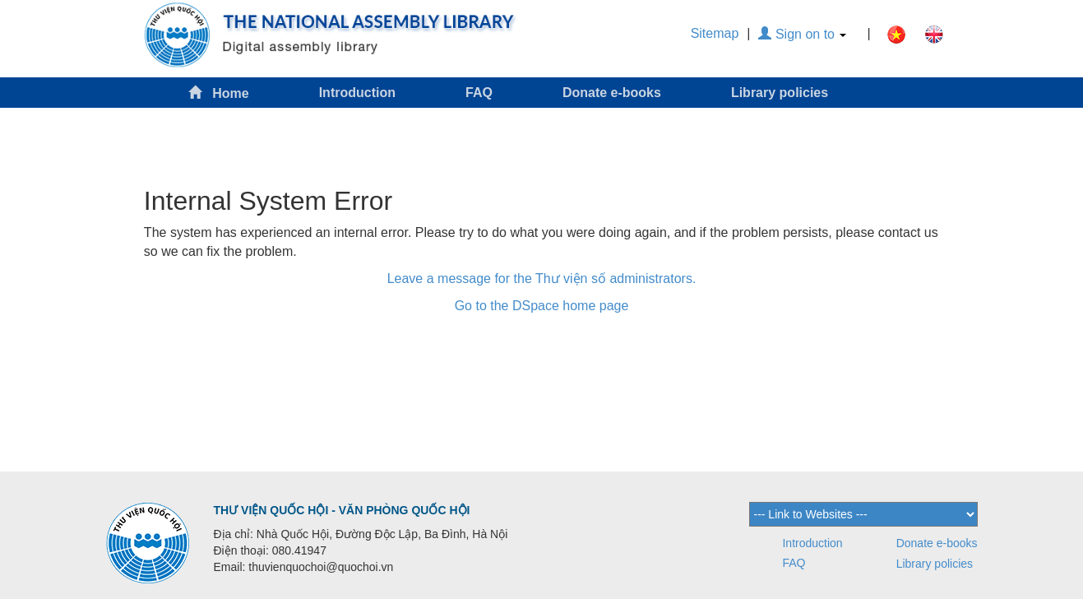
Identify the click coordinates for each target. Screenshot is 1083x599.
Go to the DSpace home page (542, 306)
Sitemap (715, 33)
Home (218, 92)
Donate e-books (611, 93)
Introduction (357, 93)
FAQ (479, 93)
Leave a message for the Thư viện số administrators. (542, 279)
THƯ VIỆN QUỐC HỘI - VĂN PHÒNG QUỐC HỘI (342, 510)
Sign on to (802, 34)
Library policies (779, 93)
